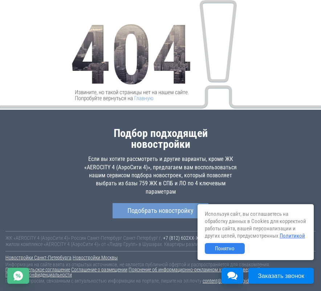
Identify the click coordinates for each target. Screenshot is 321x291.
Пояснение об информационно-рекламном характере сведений (194, 269)
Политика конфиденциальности (38, 275)
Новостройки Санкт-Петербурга (38, 257)
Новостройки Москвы (95, 257)
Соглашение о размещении (99, 269)
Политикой (292, 236)
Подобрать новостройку (160, 210)
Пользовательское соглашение (37, 269)
